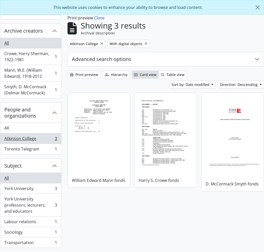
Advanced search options (101, 59)
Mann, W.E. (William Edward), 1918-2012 (30, 73)
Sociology (30, 233)
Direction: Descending (239, 84)
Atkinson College (30, 139)
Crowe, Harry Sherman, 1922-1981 (30, 56)
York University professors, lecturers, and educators (30, 205)
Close (99, 18)
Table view (172, 74)
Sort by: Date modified (190, 84)
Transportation (30, 244)
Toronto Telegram (30, 150)
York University (30, 189)
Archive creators (23, 30)
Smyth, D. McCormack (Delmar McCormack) (30, 90)
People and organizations (20, 112)
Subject (13, 165)
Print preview (84, 74)
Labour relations (30, 223)
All (6, 43)
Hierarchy (116, 74)
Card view (145, 74)
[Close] (258, 7)
